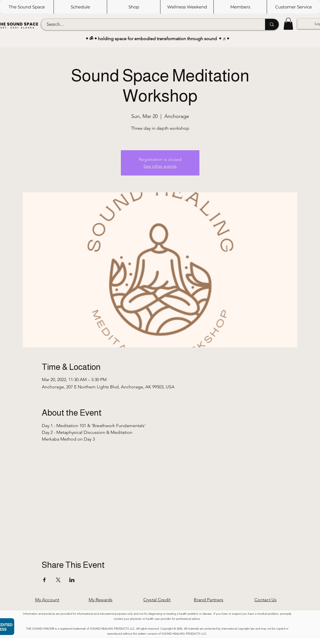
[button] (80, 7)
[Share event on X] (58, 580)
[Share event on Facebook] (44, 580)
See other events (160, 166)
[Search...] (150, 24)
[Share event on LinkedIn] (72, 580)
